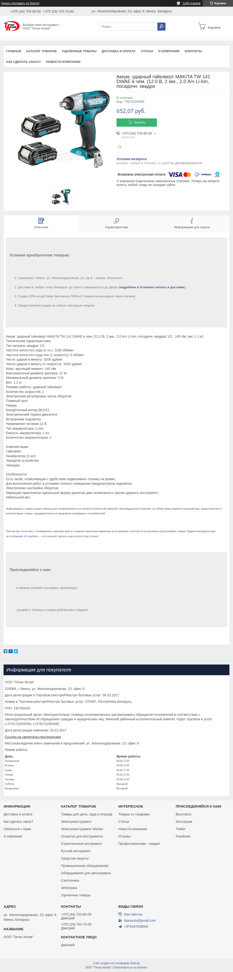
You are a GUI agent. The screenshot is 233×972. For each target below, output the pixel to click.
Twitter (180, 829)
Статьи (147, 51)
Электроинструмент (76, 821)
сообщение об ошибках (23, 536)
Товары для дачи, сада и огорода (86, 814)
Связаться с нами (17, 829)
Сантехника (70, 880)
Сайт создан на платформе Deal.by (116, 963)
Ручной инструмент (76, 851)
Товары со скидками (134, 814)
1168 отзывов (191, 3)
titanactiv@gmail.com (140, 920)
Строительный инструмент (81, 844)
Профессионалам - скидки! (139, 844)
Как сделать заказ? (23, 62)
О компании (168, 51)
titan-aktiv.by (133, 914)
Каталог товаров (41, 51)
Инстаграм (184, 821)
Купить (140, 122)
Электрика (69, 888)
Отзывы (124, 836)
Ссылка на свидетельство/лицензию (33, 737)
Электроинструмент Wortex (82, 829)
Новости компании (63, 62)
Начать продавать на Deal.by (20, 3)
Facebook (183, 836)
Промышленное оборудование (84, 866)
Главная (13, 51)
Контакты (193, 51)
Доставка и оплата (119, 51)
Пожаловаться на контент (130, 967)
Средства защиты (74, 858)
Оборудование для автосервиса (86, 873)
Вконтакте (183, 814)
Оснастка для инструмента (81, 836)
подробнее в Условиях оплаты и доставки (151, 287)
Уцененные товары (79, 51)
